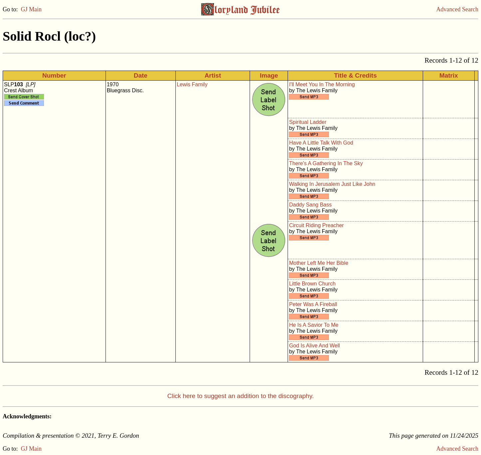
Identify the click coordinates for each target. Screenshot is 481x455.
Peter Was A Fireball (313, 304)
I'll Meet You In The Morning (322, 84)
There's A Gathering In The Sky (326, 163)
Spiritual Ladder (307, 122)
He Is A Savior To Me (313, 325)
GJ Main (31, 9)
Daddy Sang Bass (310, 205)
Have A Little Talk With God (321, 143)
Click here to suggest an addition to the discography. (240, 395)
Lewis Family (192, 84)
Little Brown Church (312, 283)
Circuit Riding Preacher (316, 225)
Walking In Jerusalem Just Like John (332, 184)
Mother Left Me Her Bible (318, 263)
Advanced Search (457, 9)
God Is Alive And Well (314, 345)
